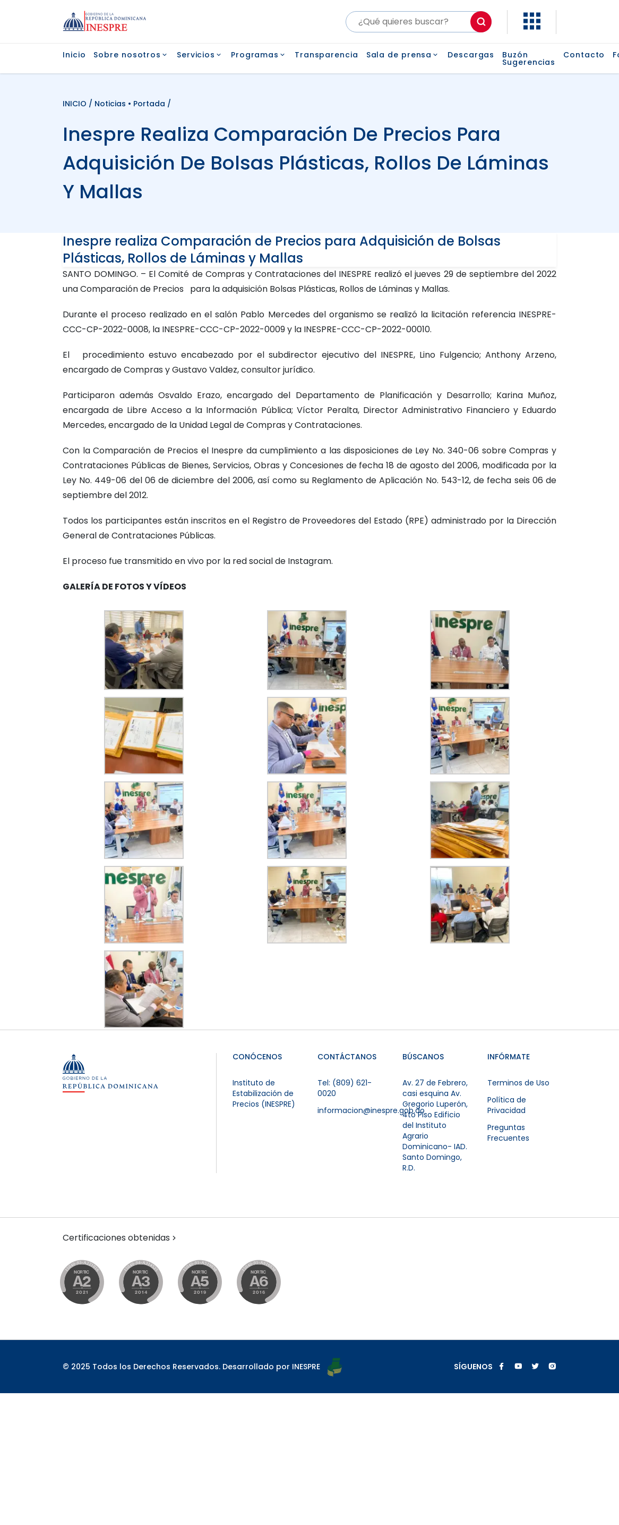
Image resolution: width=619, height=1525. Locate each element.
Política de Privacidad (506, 1105)
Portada (149, 103)
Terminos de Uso (518, 1082)
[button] (531, 27)
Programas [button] (259, 54)
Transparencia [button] (326, 54)
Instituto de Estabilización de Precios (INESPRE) (264, 1093)
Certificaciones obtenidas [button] (120, 1238)
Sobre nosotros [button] (131, 54)
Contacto (584, 55)
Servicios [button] (200, 54)
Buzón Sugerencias (528, 58)
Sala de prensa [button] (403, 54)
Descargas (471, 55)
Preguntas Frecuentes (508, 1132)
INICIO (76, 103)
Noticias (110, 103)
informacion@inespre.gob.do (371, 1110)
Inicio (74, 55)
